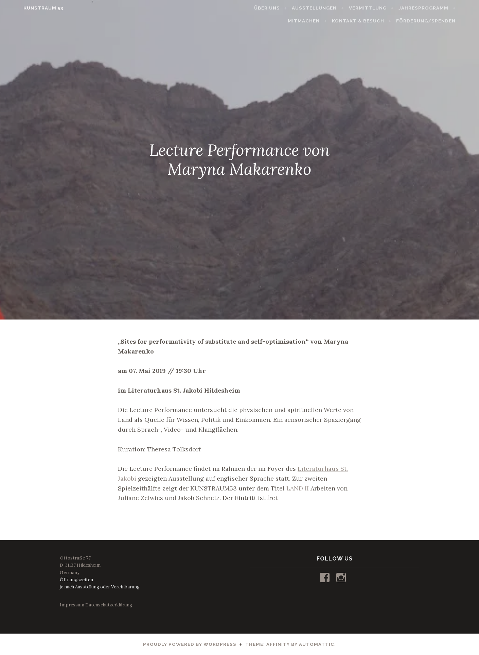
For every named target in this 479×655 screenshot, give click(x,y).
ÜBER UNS (282, 8)
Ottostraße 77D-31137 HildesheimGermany (80, 565)
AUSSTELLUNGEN (329, 8)
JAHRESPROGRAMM (438, 8)
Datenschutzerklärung (108, 605)
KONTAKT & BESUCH (373, 20)
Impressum (72, 605)
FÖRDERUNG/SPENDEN (440, 20)
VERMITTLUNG (382, 8)
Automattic (316, 644)
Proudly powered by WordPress (189, 644)
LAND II (297, 488)
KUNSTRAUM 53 (29, 8)
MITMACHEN (318, 20)
